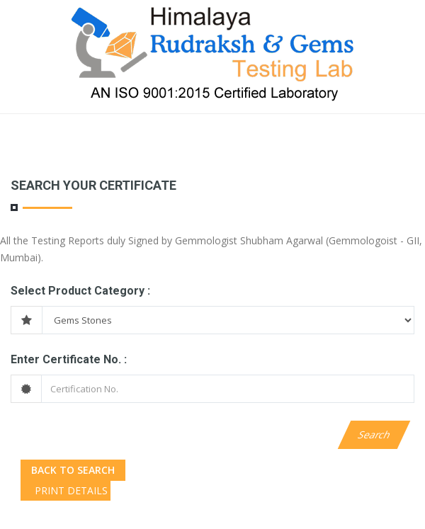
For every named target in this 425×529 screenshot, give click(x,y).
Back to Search (73, 470)
